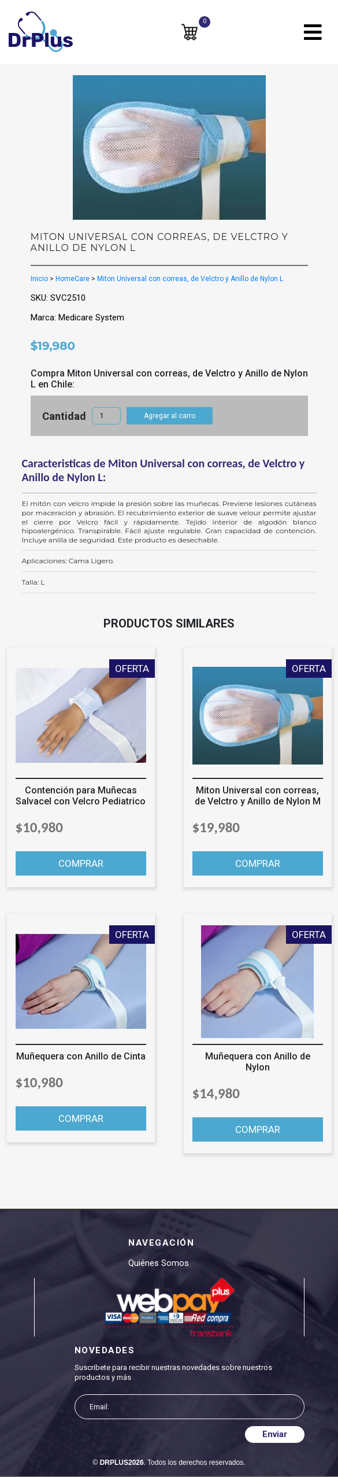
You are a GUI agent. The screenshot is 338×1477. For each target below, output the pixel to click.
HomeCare (72, 279)
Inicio (39, 279)
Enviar (274, 1434)
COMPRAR (80, 863)
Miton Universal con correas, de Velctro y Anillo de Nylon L (190, 279)
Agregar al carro (169, 416)
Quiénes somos (158, 1263)
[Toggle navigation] (312, 32)
